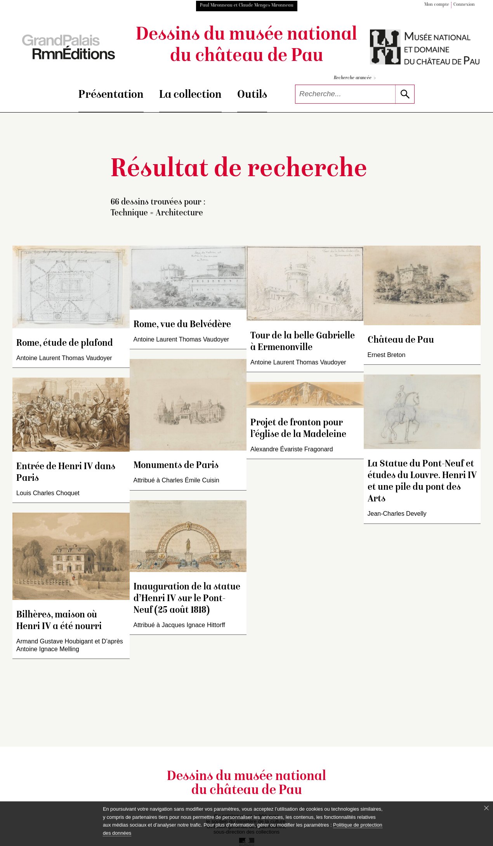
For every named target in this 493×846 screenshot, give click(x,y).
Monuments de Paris (176, 466)
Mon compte (436, 4)
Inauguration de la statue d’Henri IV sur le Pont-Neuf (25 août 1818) (187, 598)
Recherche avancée (355, 78)
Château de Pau (401, 340)
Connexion (464, 4)
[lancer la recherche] (404, 94)
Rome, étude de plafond (64, 343)
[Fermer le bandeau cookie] (486, 808)
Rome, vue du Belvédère (182, 325)
